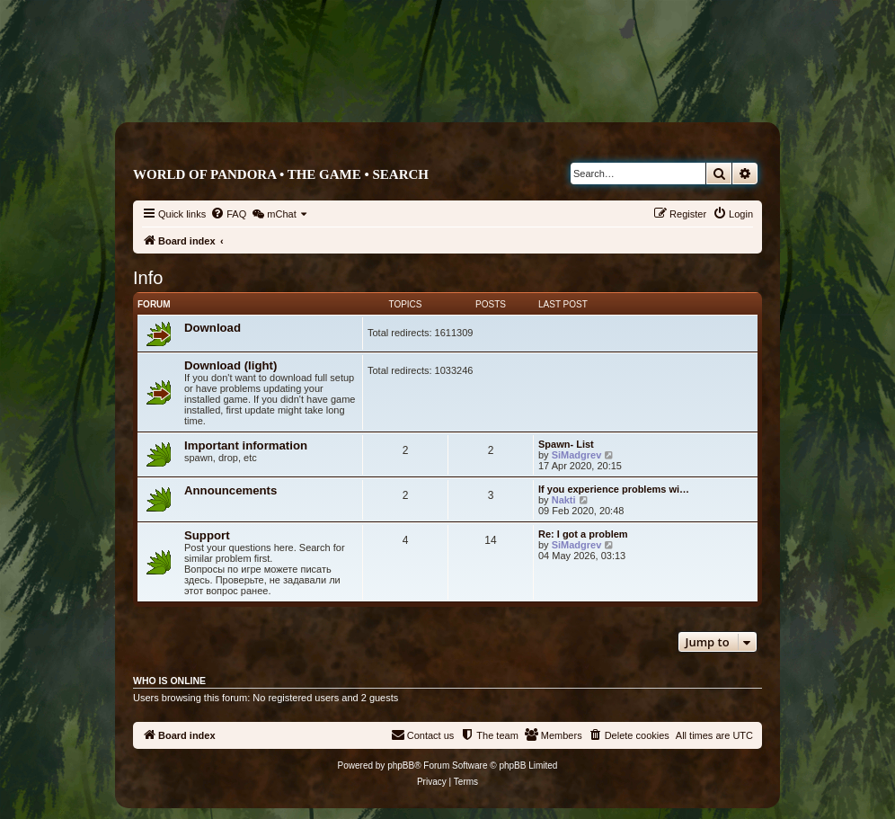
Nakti (564, 499)
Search (400, 174)
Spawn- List (566, 444)
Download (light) (230, 365)
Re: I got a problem (583, 534)
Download (212, 327)
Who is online (169, 680)
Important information (245, 445)
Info (148, 278)
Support (207, 535)
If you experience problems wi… (613, 489)
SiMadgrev (577, 455)
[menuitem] (228, 214)
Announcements (230, 490)
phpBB (400, 765)
